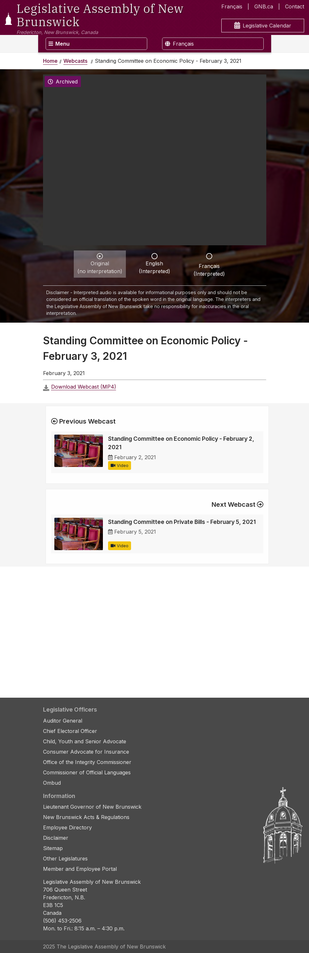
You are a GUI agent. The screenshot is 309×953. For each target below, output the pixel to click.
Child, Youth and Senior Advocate (84, 741)
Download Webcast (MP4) (83, 386)
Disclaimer (55, 838)
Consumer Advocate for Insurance (86, 751)
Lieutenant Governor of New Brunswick (92, 806)
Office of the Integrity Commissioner (87, 762)
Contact (294, 6)
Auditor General (62, 720)
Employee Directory (67, 827)
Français (231, 6)
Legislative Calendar (262, 25)
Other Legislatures (65, 858)
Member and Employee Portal (80, 869)
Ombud (52, 783)
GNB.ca (263, 6)
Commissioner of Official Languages (87, 772)
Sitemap (53, 848)
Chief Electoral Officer (70, 731)
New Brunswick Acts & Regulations (86, 817)
